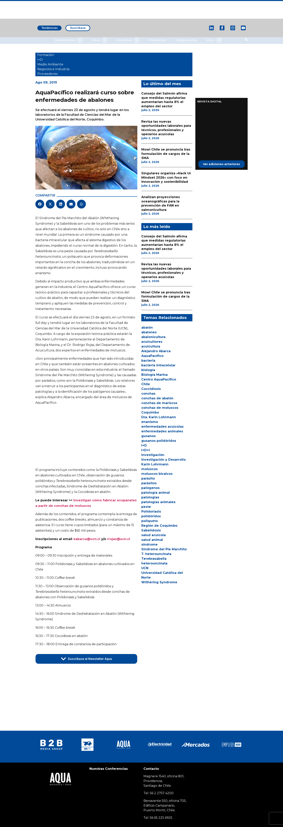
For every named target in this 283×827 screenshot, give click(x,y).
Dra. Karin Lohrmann (158, 417)
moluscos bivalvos (157, 474)
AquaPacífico (152, 356)
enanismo (149, 422)
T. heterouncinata (156, 554)
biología (148, 370)
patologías (150, 497)
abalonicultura (153, 337)
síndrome (149, 544)
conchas (148, 393)
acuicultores (151, 342)
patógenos (150, 488)
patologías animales (158, 502)
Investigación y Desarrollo (163, 459)
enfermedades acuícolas (162, 426)
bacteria (148, 360)
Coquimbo (150, 412)
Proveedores (158, 40)
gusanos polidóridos (158, 441)
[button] (39, 204)
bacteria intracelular (158, 365)
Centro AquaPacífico (158, 379)
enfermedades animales (162, 431)
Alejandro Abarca (156, 351)
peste (146, 507)
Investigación (152, 455)
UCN (144, 568)
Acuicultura (128, 40)
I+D (144, 445)
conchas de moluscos (159, 408)
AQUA (213, 40)
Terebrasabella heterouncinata (154, 561)
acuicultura (150, 346)
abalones (149, 332)
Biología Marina (154, 375)
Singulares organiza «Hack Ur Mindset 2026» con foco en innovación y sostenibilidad (166, 177)
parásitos (149, 483)
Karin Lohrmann (154, 464)
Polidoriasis (151, 511)
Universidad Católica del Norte (162, 575)
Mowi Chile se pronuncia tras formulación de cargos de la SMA (165, 154)
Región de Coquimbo (159, 525)
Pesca (99, 40)
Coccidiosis (151, 389)
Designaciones (186, 40)
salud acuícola (153, 535)
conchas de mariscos (159, 403)
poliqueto (149, 521)
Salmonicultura (68, 40)
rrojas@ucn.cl (118, 539)
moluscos (149, 469)
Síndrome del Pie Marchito (164, 549)
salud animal (152, 540)
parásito (148, 478)
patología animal (155, 492)
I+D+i (145, 450)
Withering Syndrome (159, 582)
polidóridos (151, 516)
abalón (147, 327)
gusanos (148, 436)
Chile (145, 384)
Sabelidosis (151, 530)
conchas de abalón (157, 398)
